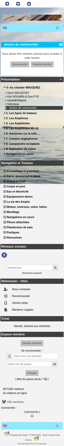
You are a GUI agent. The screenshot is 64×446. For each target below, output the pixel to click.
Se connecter (19, 64)
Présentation (32, 79)
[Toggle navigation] (57, 28)
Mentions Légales (22, 309)
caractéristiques (17, 100)
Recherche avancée (32, 273)
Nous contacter (20, 289)
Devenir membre (42, 64)
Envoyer (32, 372)
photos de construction (23, 107)
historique (13, 104)
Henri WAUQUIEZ (18, 92)
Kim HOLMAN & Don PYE (23, 96)
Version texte (19, 302)
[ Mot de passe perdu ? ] (32, 379)
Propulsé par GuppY (19, 435)
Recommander (20, 296)
